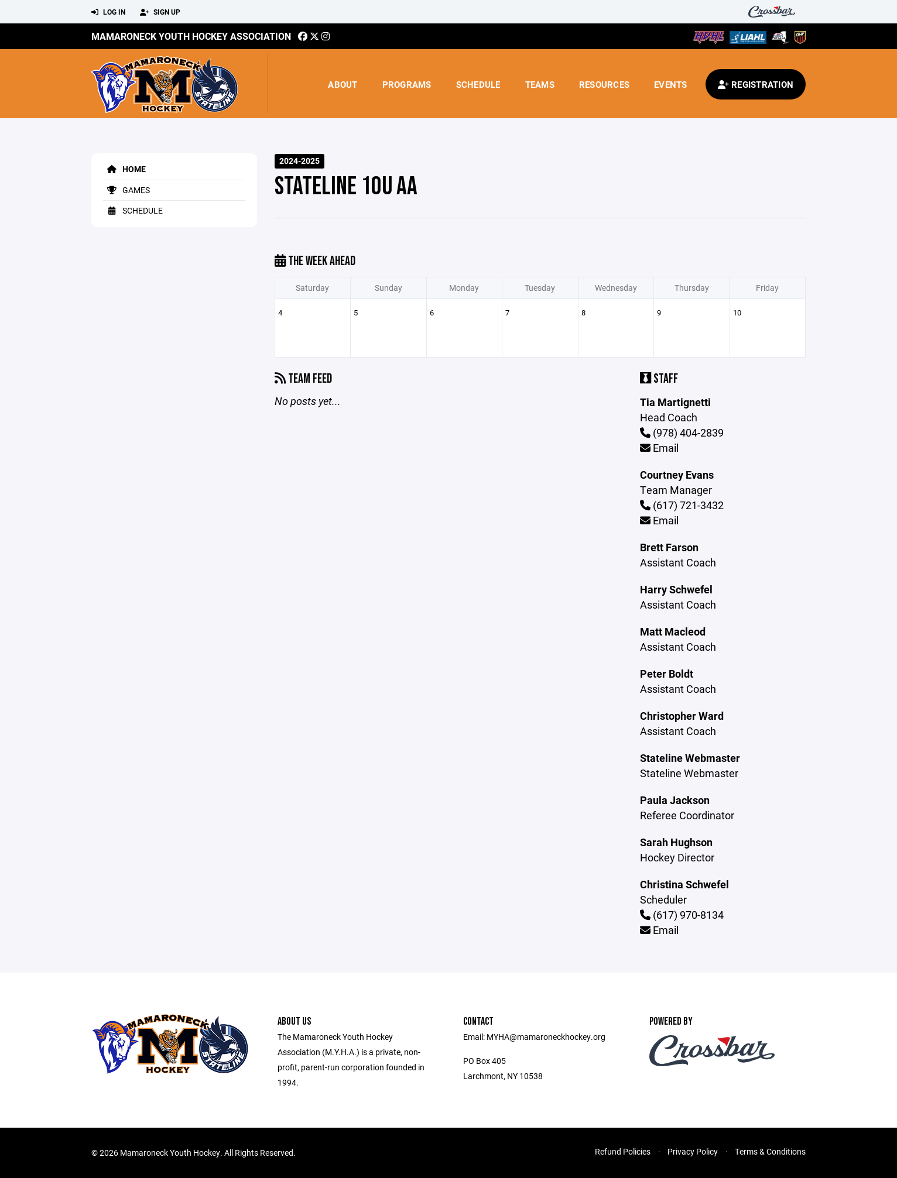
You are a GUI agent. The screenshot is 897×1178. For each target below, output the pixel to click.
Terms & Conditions (770, 1151)
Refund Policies (623, 1151)
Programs (407, 84)
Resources (604, 84)
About (342, 84)
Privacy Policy (692, 1151)
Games (126, 189)
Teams (539, 84)
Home (124, 168)
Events (670, 84)
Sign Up (160, 12)
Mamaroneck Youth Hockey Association (191, 36)
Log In (108, 12)
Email (659, 448)
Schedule (478, 84)
